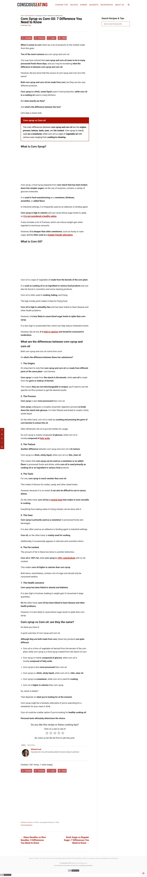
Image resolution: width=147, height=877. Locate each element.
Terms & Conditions (88, 858)
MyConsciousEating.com (79, 863)
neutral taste (57, 500)
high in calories (51, 332)
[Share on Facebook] (26, 38)
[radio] (47, 733)
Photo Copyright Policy (103, 858)
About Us (32, 858)
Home (22, 15)
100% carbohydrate (66, 558)
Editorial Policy (66, 858)
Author (23, 745)
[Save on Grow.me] (51, 38)
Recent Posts (31, 745)
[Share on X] (2, 434)
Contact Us (50, 858)
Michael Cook (27, 25)
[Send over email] (62, 38)
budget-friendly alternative (60, 235)
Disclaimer (114, 858)
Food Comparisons (29, 15)
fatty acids (45, 438)
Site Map (58, 858)
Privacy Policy (76, 858)
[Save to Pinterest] (39, 38)
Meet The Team (41, 858)
